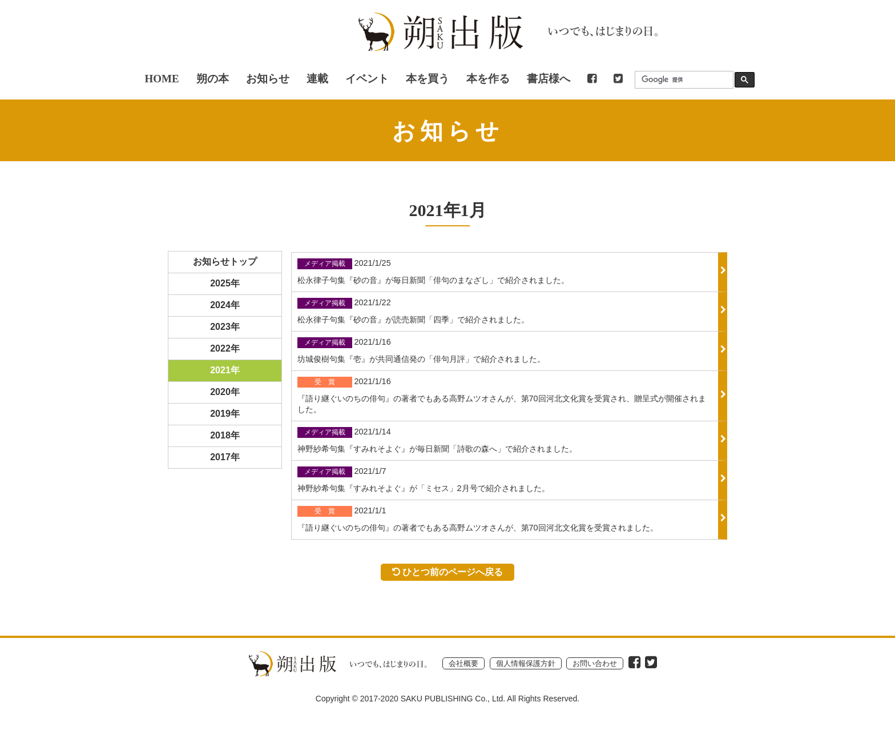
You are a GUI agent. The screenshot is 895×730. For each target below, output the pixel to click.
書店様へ (548, 79)
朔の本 (212, 79)
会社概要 (463, 663)
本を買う (427, 79)
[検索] (682, 80)
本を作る (488, 79)
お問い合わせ (595, 663)
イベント (367, 79)
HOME (161, 79)
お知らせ (267, 79)
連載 (317, 79)
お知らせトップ (225, 261)
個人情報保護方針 (525, 663)
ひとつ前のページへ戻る (447, 572)
